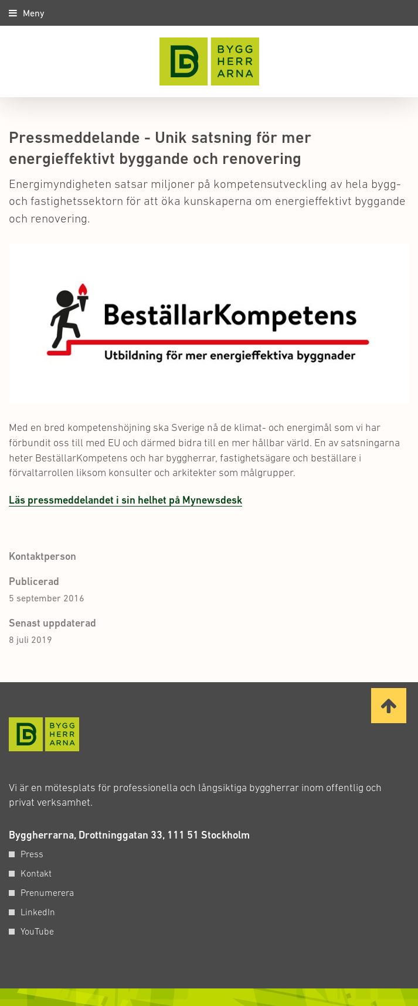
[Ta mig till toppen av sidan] (388, 705)
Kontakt (36, 873)
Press (32, 853)
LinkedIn (38, 911)
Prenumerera (47, 892)
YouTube (37, 931)
